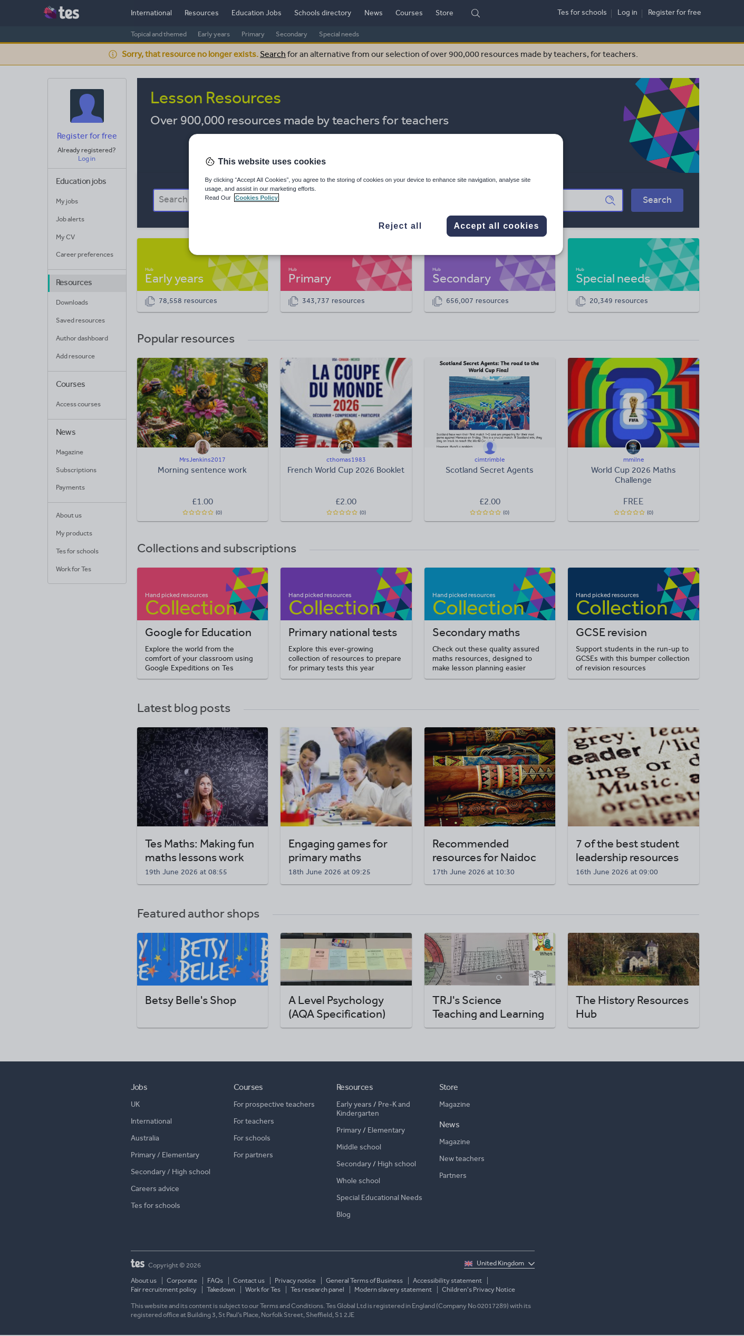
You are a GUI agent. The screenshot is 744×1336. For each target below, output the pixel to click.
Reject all (400, 225)
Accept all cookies (496, 225)
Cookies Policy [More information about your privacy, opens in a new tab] (256, 197)
